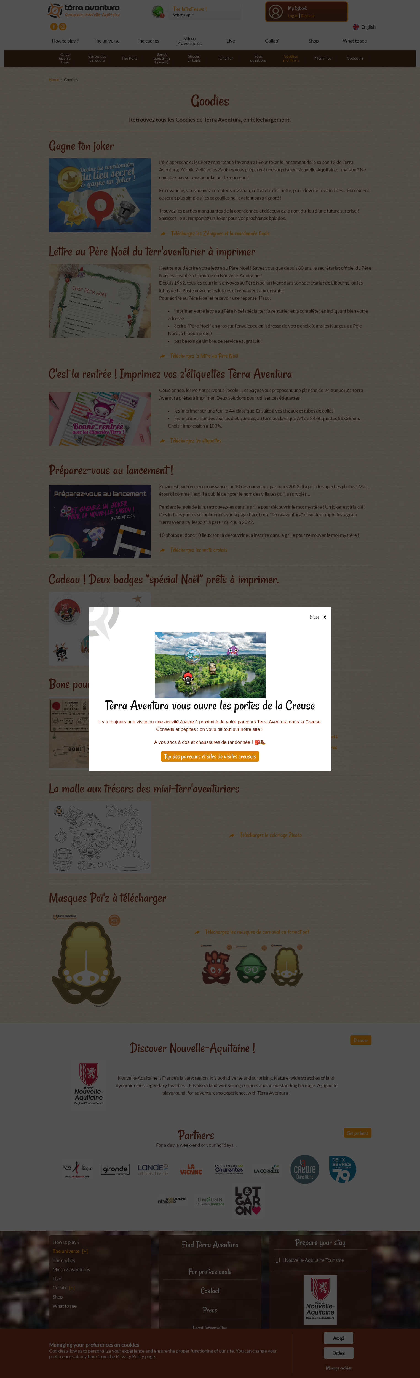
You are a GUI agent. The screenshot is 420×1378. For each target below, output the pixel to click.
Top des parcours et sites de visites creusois (210, 756)
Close (319, 617)
